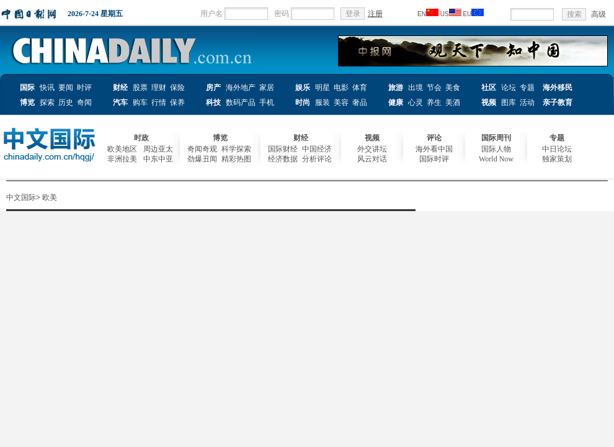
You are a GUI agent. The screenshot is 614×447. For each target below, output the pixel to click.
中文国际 (21, 197)
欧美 (49, 197)
